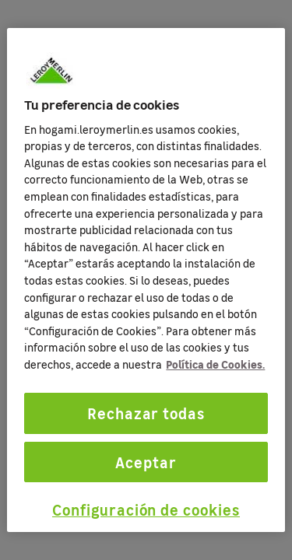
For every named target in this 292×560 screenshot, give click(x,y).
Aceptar (146, 462)
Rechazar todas (146, 413)
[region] (145, 280)
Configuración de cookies (146, 509)
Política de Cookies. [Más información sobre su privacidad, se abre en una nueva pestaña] (215, 364)
